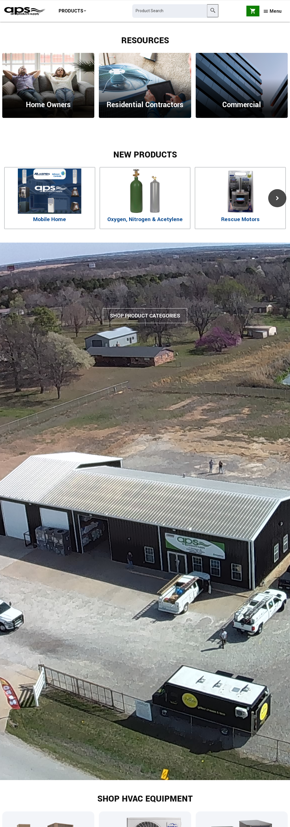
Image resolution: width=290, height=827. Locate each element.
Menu (273, 12)
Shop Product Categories (145, 322)
